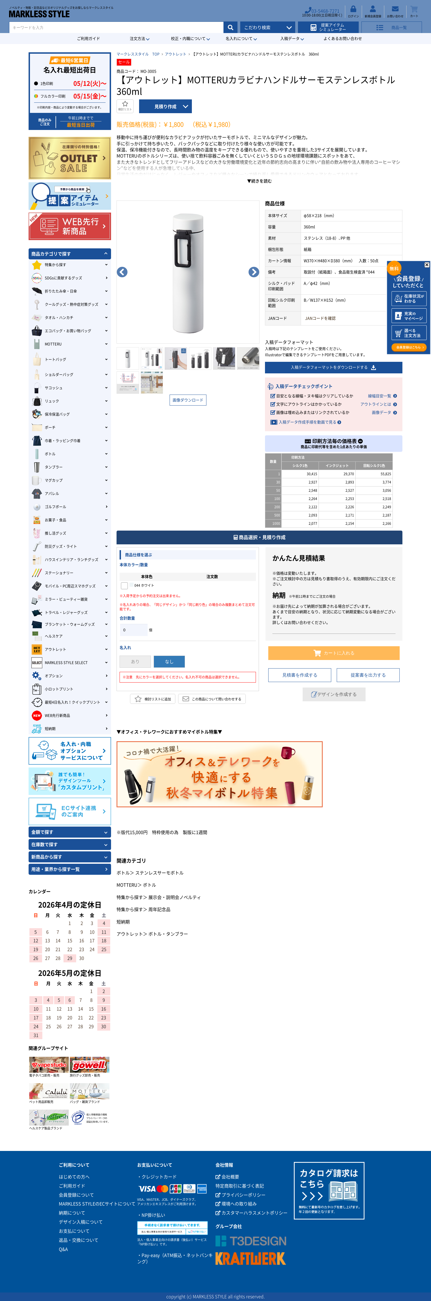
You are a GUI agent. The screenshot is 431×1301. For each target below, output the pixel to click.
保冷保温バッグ (50, 414)
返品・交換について (78, 1240)
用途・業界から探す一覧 (55, 869)
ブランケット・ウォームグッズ (63, 624)
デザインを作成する (334, 694)
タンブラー (47, 467)
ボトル (123, 873)
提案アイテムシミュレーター (330, 25)
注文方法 (137, 38)
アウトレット (175, 54)
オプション (47, 675)
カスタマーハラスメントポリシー (252, 1213)
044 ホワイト (141, 584)
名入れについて (239, 38)
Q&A (63, 1249)
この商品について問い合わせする (212, 699)
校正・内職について (188, 38)
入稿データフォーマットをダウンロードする (334, 368)
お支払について (74, 1231)
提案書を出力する (368, 675)
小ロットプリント (52, 689)
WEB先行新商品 (50, 715)
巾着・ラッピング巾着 (56, 440)
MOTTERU (127, 885)
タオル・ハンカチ (52, 317)
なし (169, 661)
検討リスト (125, 106)
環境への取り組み (236, 1204)
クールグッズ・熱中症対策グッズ (64, 304)
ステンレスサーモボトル (159, 873)
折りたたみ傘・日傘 (54, 291)
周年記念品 (159, 909)
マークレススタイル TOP (138, 54)
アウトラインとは (375, 404)
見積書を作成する (299, 675)
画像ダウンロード (188, 400)
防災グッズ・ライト (54, 546)
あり (135, 661)
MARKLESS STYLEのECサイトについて (97, 1204)
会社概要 (227, 1177)
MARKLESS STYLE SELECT (59, 662)
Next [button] (253, 272)
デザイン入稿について (81, 1222)
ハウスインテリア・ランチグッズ (64, 559)
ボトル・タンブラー (168, 934)
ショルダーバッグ (52, 374)
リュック (45, 401)
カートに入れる (334, 653)
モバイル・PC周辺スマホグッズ (63, 586)
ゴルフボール (48, 506)
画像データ (381, 412)
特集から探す (130, 897)
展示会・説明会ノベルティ (174, 897)
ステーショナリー (52, 572)
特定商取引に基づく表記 (240, 1186)
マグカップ (47, 480)
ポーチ (43, 427)
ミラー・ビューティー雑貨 (59, 599)
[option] (188, 272)
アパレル (45, 493)
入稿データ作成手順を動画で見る (307, 422)
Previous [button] (122, 272)
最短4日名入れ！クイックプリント (65, 702)
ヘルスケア (47, 636)
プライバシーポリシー (241, 1195)
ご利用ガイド (88, 38)
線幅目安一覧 (379, 396)
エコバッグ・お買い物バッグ (61, 330)
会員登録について (76, 1195)
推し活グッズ (48, 533)
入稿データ (290, 38)
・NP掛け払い (151, 1215)
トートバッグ (48, 359)
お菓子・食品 (48, 520)
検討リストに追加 (152, 699)
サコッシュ (47, 387)
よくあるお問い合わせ (343, 38)
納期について (72, 1213)
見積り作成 (165, 106)
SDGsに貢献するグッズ (56, 278)
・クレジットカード (157, 1177)
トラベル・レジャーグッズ (59, 612)
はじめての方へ (74, 1177)
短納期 (123, 921)
